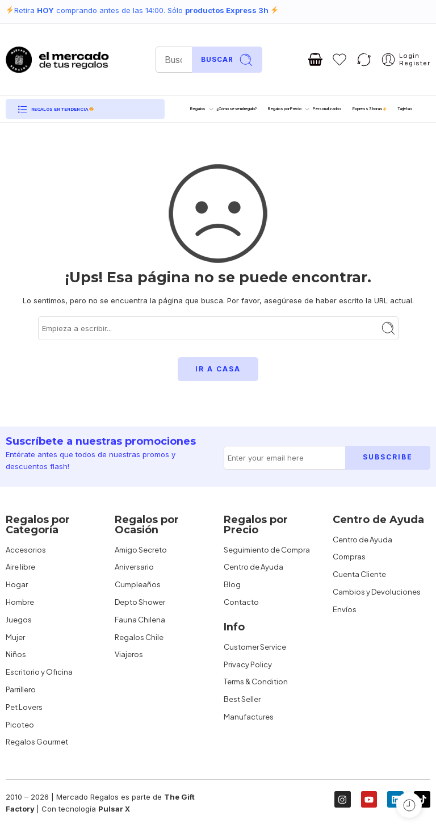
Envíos (345, 609)
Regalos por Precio (284, 109)
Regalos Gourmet (37, 741)
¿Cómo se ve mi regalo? (236, 108)
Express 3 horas (370, 108)
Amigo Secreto (141, 549)
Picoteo (20, 724)
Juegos (19, 619)
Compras (349, 556)
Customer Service (255, 646)
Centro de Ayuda (253, 566)
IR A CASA (218, 369)
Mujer (15, 637)
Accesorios (26, 549)
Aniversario (134, 566)
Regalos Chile (139, 637)
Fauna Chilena (140, 619)
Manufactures (249, 716)
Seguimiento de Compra (267, 549)
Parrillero (21, 689)
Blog (232, 584)
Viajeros (129, 654)
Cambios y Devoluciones (377, 591)
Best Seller (242, 699)
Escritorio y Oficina (39, 671)
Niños (16, 654)
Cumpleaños (138, 584)
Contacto (241, 602)
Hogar (17, 584)
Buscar (227, 60)
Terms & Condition (256, 681)
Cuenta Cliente (359, 574)
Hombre (20, 602)
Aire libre (20, 566)
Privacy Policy (248, 664)
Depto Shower (140, 602)
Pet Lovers (24, 707)
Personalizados (327, 108)
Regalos (198, 109)
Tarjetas (405, 108)
